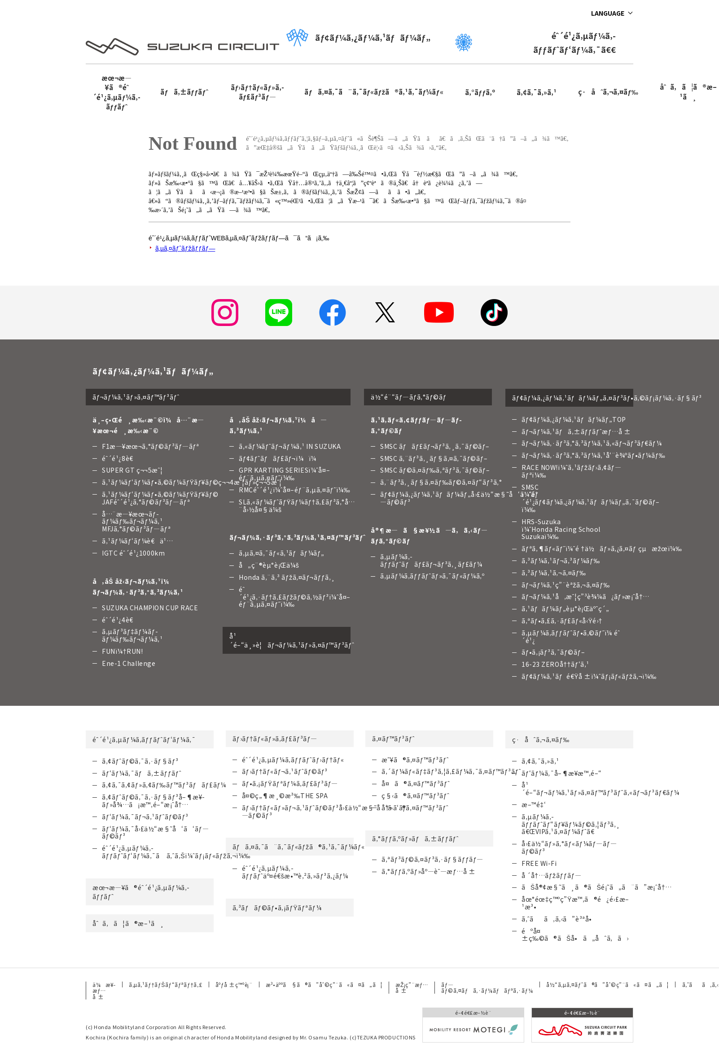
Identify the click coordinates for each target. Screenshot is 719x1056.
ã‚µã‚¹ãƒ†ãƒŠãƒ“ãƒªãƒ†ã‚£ (165, 984)
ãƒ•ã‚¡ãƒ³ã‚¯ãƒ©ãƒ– (553, 652)
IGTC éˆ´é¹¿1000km (133, 552)
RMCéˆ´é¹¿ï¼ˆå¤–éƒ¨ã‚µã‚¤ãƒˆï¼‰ (294, 489)
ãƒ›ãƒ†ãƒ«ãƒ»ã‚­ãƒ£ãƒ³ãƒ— (257, 92)
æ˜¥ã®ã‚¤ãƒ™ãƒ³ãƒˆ (415, 759)
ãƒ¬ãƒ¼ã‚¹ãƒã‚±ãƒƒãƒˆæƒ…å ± (576, 431)
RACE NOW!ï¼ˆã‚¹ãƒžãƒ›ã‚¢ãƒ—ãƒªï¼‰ (571, 471)
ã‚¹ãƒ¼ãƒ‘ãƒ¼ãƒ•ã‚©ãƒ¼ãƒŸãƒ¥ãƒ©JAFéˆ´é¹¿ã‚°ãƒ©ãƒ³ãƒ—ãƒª (160, 498)
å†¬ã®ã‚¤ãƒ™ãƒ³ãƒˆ (414, 807)
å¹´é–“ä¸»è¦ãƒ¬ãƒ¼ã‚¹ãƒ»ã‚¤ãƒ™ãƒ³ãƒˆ (290, 640)
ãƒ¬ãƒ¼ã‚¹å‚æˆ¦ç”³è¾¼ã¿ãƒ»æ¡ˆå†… (585, 596)
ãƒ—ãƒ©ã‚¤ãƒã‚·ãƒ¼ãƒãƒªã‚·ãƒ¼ (487, 987)
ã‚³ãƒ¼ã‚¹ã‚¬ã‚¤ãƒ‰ (554, 572)
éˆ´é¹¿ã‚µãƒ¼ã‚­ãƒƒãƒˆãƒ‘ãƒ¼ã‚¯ (143, 739)
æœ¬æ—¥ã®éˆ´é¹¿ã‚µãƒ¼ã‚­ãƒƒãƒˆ (116, 92)
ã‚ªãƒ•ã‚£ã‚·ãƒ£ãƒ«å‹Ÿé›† (562, 620)
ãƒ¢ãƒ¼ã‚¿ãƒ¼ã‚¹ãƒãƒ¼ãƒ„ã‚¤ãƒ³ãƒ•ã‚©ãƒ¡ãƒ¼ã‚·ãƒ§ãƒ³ (572, 397)
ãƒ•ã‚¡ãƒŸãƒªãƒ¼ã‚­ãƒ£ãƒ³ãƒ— (290, 783)
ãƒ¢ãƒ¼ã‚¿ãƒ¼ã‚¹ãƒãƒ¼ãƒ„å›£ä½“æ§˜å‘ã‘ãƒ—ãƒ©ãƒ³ (459, 498)
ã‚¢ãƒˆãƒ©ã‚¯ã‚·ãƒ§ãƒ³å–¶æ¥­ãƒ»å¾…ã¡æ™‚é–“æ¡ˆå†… (153, 800)
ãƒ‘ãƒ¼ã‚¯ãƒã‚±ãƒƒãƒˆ (141, 773)
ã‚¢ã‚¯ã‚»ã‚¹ (537, 92)
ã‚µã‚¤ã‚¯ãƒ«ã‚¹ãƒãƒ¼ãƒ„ (281, 552)
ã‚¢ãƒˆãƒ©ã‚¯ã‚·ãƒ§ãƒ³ (140, 760)
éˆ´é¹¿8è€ (120, 458)
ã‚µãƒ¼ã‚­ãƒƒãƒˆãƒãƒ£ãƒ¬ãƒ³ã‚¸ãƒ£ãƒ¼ (431, 560)
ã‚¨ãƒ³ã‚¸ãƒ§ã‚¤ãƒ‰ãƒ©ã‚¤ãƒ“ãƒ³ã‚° (441, 482)
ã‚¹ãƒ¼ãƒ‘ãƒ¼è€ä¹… (137, 540)
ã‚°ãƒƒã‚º (480, 92)
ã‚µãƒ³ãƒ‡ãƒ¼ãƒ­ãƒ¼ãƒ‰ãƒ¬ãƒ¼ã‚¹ (132, 635)
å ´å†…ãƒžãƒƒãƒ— (551, 875)
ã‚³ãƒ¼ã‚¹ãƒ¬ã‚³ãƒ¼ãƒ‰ (561, 560)
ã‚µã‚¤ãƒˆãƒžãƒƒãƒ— (185, 248)
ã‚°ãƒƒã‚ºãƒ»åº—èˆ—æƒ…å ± (428, 871)
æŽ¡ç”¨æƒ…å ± (411, 987)
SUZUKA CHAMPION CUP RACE (150, 607)
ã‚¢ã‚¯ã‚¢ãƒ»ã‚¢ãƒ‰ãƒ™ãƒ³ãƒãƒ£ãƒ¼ (164, 784)
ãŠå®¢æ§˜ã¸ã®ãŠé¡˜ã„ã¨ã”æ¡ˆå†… (597, 886)
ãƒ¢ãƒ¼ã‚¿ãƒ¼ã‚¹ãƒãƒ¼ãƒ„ (358, 37)
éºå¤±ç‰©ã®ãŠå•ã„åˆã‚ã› (575, 934)
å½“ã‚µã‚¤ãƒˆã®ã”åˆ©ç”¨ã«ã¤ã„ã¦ (607, 984)
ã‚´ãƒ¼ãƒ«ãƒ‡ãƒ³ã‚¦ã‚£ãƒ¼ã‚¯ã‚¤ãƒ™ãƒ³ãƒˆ (451, 771)
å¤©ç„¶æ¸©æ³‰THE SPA (285, 795)
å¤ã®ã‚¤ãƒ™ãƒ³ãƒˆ (415, 783)
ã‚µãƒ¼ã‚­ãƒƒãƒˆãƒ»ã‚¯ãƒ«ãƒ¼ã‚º (432, 575)
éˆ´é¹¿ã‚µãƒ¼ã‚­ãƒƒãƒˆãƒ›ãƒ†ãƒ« (293, 759)
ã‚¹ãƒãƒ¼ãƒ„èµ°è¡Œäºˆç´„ (565, 608)
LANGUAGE (607, 13)
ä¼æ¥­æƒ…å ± (103, 991)
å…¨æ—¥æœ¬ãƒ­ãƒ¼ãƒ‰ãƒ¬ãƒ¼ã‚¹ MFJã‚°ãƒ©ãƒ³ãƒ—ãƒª (136, 521)
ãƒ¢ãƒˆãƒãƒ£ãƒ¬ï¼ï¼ (280, 458)
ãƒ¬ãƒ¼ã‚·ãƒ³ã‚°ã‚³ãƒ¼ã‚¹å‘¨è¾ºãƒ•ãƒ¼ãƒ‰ (593, 455)
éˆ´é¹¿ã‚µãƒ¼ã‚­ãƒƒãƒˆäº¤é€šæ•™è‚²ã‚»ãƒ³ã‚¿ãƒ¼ (295, 872)
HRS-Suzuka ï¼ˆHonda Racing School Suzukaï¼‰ (561, 529)
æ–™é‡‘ (534, 804)
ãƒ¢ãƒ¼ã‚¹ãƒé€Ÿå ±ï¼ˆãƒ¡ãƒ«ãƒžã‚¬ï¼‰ (589, 676)
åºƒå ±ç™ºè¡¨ (233, 984)
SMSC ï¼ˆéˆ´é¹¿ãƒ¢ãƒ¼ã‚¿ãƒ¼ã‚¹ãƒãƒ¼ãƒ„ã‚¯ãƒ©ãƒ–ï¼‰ (591, 498)
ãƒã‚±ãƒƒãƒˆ (184, 91)
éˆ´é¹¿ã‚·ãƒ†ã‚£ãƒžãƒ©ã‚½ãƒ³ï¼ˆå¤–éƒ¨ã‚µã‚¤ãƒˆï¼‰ (295, 597)
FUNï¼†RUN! (122, 651)
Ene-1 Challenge (128, 663)
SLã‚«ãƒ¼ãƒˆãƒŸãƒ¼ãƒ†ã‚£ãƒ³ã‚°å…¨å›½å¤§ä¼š (297, 505)
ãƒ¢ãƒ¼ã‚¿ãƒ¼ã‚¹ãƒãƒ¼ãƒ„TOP (574, 419)
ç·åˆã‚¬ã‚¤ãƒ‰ (608, 91)
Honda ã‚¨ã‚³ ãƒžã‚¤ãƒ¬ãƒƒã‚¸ (287, 577)
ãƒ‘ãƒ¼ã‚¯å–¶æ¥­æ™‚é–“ (562, 773)
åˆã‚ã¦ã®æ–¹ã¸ (128, 923)
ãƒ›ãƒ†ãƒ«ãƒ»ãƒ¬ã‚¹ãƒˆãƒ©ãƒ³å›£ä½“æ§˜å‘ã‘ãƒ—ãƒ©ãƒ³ (324, 811)
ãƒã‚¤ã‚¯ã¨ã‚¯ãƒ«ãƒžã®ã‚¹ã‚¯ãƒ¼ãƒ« (373, 91)
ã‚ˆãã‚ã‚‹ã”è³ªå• (559, 918)
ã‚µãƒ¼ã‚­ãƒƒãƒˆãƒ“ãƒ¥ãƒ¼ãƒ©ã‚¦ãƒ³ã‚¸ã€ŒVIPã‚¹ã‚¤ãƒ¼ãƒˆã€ (571, 824)
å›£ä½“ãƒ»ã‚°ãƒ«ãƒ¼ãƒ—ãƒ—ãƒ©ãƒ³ (569, 847)
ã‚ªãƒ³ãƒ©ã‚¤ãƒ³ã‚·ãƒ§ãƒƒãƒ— (432, 859)
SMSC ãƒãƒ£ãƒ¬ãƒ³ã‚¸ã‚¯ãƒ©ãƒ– (435, 446)
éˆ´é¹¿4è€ (120, 619)
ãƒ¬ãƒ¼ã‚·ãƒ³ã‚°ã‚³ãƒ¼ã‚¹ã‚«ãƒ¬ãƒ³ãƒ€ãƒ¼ (592, 443)
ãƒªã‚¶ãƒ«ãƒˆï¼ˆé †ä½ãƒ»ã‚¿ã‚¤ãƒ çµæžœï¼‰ (602, 548)
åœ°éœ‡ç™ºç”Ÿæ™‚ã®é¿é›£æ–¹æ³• (575, 903)
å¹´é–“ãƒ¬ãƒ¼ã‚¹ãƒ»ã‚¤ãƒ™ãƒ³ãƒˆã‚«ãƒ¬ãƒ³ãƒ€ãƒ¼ (601, 788)
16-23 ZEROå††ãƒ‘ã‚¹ (555, 664)
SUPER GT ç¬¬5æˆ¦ (132, 469)
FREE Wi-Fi (539, 863)
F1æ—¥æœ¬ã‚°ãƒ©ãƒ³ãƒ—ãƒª (150, 446)
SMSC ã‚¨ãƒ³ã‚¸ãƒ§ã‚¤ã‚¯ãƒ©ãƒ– (433, 458)
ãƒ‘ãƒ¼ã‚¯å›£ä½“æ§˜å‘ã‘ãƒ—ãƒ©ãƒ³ (155, 832)
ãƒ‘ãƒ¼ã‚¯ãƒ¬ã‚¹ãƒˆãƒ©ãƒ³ (145, 816)
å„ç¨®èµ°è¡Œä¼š (269, 565)
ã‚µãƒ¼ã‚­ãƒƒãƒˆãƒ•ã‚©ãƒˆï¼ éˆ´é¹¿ (571, 636)
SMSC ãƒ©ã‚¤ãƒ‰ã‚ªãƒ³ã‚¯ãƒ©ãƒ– (435, 469)
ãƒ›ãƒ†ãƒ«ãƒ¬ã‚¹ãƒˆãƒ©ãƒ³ (285, 771)
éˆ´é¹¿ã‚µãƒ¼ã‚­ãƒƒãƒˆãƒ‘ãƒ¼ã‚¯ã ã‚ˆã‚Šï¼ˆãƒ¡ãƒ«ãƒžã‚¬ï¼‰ (176, 851)
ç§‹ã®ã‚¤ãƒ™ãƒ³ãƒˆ (415, 795)
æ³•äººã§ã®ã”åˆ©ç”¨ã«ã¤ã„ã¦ (324, 984)
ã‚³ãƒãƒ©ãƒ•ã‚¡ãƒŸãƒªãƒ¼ (277, 907)
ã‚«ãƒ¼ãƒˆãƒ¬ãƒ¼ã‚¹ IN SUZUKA (290, 446)
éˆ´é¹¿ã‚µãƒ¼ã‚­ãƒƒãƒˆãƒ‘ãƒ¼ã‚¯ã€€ (536, 42)
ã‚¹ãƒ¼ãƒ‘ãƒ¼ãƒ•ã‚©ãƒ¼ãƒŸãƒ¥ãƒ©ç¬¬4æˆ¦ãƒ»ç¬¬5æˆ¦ (192, 482)
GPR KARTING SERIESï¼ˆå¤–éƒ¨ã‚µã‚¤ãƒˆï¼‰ (284, 473)
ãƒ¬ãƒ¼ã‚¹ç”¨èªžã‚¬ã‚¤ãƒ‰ (566, 584)
